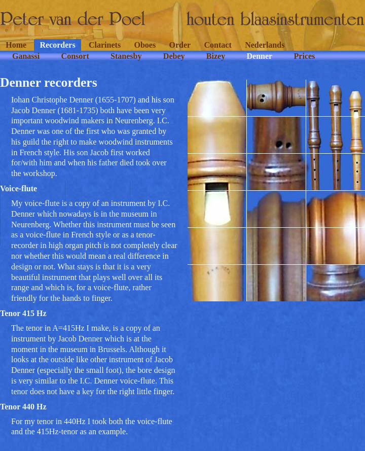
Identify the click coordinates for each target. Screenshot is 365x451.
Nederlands (264, 45)
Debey (174, 56)
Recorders (57, 45)
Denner (260, 56)
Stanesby (126, 56)
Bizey (215, 56)
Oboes (145, 45)
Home (16, 45)
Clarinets (105, 45)
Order (180, 45)
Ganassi (26, 56)
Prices (304, 56)
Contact (218, 45)
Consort (75, 56)
